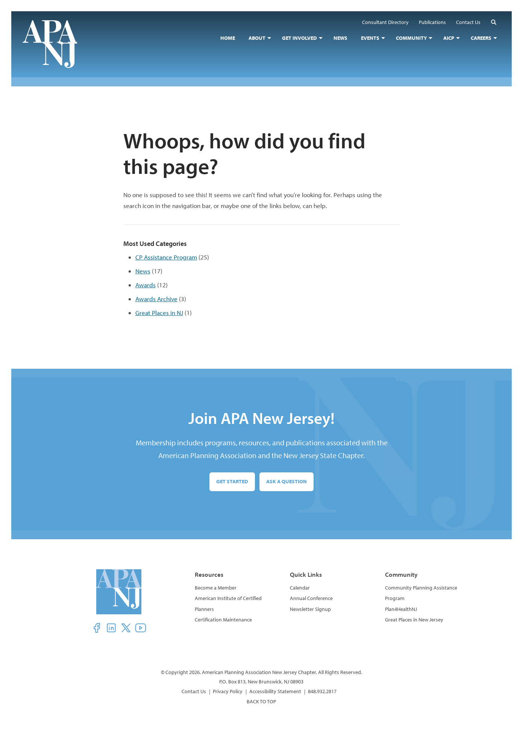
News (142, 271)
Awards (145, 285)
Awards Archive (156, 299)
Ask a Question (286, 481)
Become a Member (215, 587)
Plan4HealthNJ (401, 609)
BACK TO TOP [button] (261, 701)
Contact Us (194, 691)
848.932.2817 (322, 691)
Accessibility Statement (275, 691)
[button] (493, 22)
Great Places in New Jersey (414, 619)
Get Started (232, 481)
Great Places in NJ (159, 313)
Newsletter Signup (310, 609)
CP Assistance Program (166, 257)
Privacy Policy (228, 691)
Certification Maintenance (223, 619)
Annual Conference (311, 598)
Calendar (300, 587)
